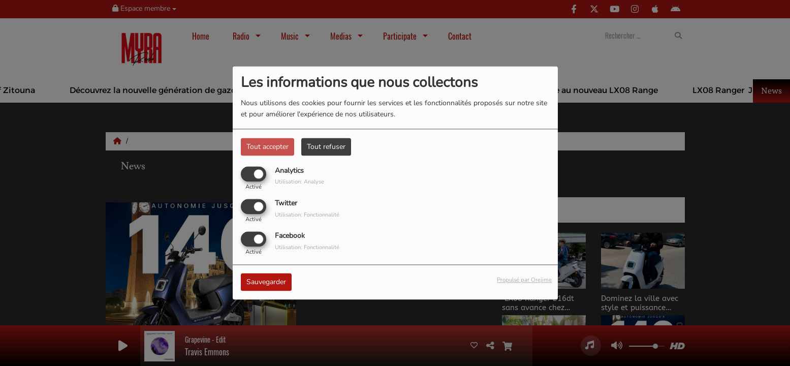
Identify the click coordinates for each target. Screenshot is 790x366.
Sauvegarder (266, 282)
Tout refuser (326, 146)
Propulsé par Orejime (524, 280)
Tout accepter (267, 146)
